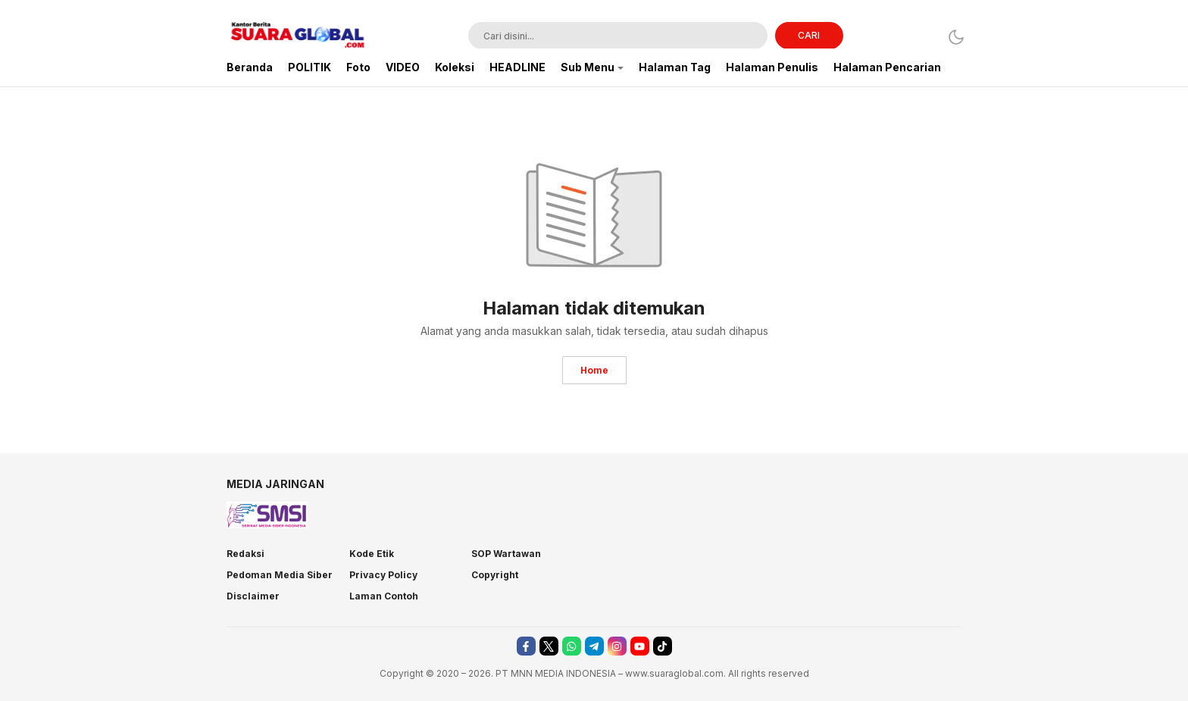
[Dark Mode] (952, 36)
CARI (809, 35)
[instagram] (617, 646)
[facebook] (526, 646)
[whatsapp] (571, 646)
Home (594, 370)
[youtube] (639, 646)
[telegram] (594, 646)
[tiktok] (662, 646)
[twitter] (548, 646)
